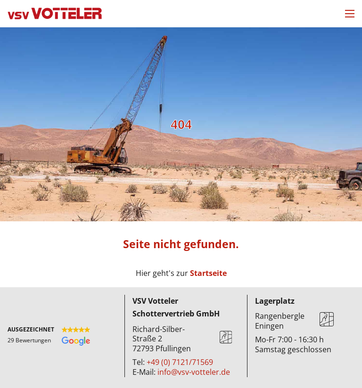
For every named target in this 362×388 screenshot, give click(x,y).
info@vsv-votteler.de (193, 372)
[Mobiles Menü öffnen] (349, 13)
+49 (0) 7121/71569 (180, 362)
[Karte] (226, 339)
